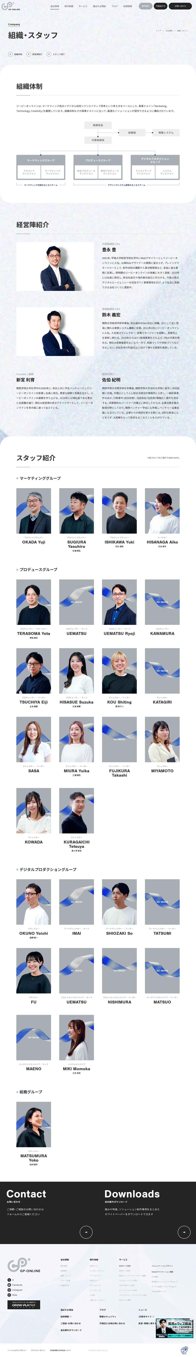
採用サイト (94, 1266)
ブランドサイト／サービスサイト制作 (133, 1295)
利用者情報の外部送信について (60, 1350)
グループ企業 (65, 1280)
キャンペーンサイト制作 (128, 1290)
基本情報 (64, 1266)
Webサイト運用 (125, 1300)
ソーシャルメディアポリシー (17, 1350)
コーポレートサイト (97, 1271)
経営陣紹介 (37, 54)
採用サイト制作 (125, 1271)
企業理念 (64, 1271)
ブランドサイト (95, 1285)
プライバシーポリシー (38, 1350)
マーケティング (95, 1290)
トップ (158, 30)
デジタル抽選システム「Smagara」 (164, 1286)
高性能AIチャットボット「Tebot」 (164, 1281)
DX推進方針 (65, 1285)
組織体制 (18, 54)
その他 (92, 1295)
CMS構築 (155, 1277)
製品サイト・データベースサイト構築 (132, 1275)
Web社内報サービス (159, 1291)
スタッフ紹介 (59, 54)
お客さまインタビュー (98, 1300)
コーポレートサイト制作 (128, 1280)
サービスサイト (95, 1275)
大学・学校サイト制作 (127, 1285)
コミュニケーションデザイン (162, 1266)
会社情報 (169, 30)
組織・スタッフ (66, 1275)
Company (14, 24)
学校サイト (94, 1280)
